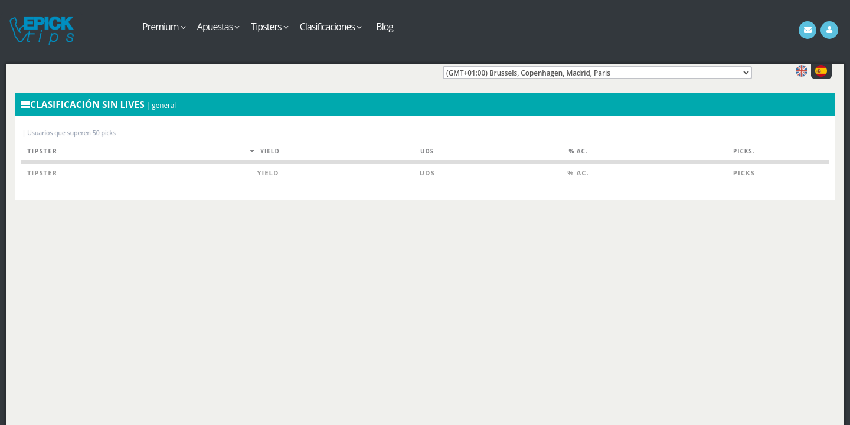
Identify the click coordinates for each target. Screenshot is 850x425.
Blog (384, 26)
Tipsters (269, 26)
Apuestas (218, 26)
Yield (270, 151)
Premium (163, 26)
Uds (427, 151)
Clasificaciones (331, 26)
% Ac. (577, 151)
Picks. (743, 151)
